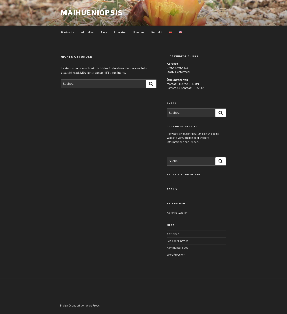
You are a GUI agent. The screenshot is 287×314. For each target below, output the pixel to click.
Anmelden (173, 234)
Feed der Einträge (178, 240)
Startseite (67, 32)
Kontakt (156, 32)
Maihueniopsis (92, 13)
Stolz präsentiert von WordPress (80, 305)
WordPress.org (176, 254)
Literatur (120, 32)
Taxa (104, 32)
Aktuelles (87, 32)
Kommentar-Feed (177, 247)
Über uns (138, 32)
